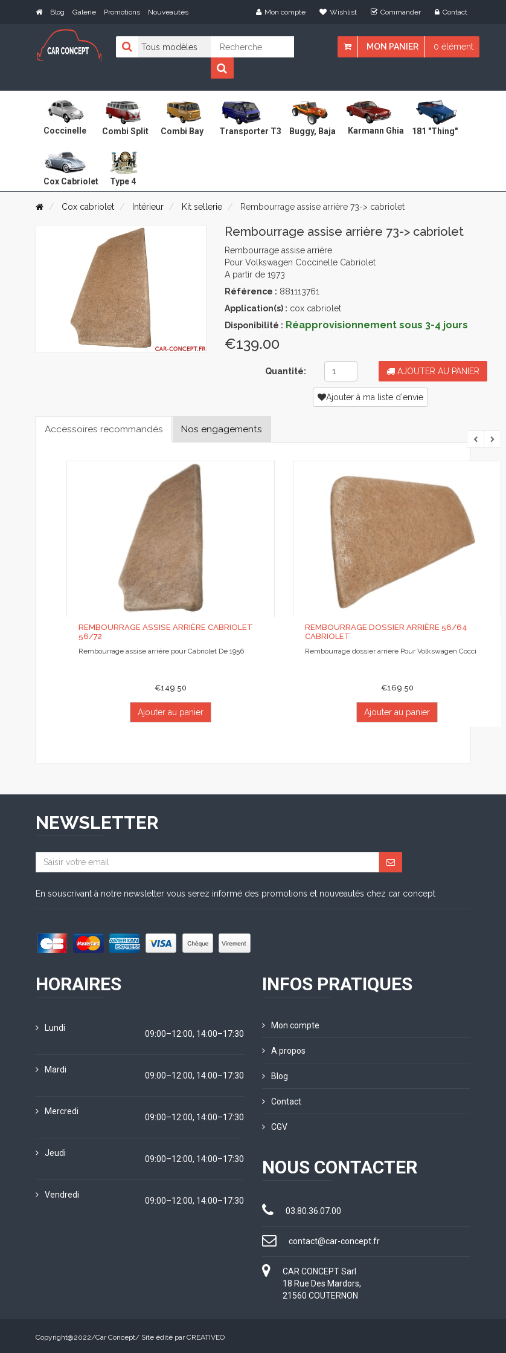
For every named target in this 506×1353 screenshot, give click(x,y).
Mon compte (281, 12)
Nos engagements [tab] (228, 429)
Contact (451, 12)
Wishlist (338, 12)
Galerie (84, 12)
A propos (284, 1050)
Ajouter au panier (432, 371)
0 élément (453, 46)
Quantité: (285, 371)
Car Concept (115, 1335)
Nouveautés (168, 12)
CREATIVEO (206, 1335)
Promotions (122, 12)
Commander (396, 12)
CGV (274, 1124)
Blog (57, 12)
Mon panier (392, 46)
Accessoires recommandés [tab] (106, 429)
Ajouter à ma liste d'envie (370, 397)
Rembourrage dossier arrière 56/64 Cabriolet (385, 632)
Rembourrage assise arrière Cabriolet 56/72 (164, 632)
